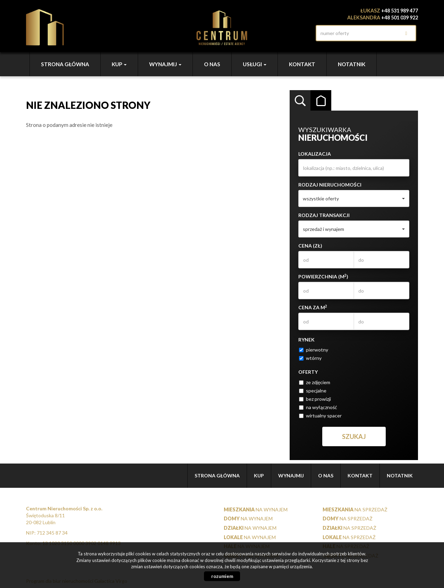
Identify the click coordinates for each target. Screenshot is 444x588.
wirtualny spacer (320, 415)
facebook (305, 33)
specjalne (312, 391)
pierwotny (313, 350)
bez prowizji (315, 399)
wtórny (310, 358)
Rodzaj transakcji (324, 215)
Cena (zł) (310, 246)
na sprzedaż (355, 509)
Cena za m (312, 307)
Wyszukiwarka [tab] (300, 100)
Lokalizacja (314, 154)
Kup (259, 475)
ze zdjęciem (314, 382)
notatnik (351, 64)
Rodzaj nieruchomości (329, 185)
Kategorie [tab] (320, 100)
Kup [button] (119, 64)
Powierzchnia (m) (323, 276)
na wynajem (256, 509)
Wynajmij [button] (165, 64)
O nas (212, 64)
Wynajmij (291, 475)
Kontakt (302, 64)
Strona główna (65, 64)
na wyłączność (318, 407)
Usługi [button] (254, 64)
